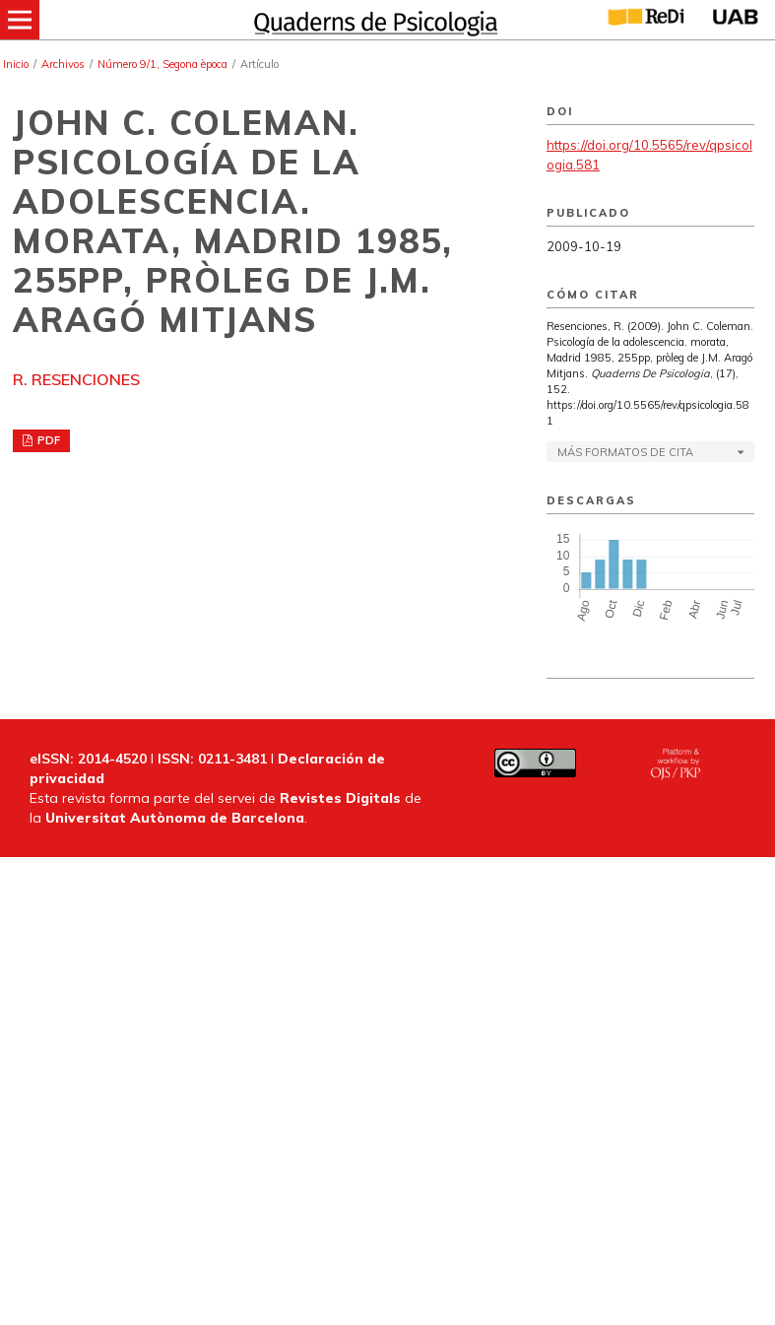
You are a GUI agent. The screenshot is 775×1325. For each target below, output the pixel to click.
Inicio (16, 64)
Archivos (63, 64)
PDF (47, 440)
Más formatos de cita (625, 452)
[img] (373, 19)
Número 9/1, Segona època (162, 64)
